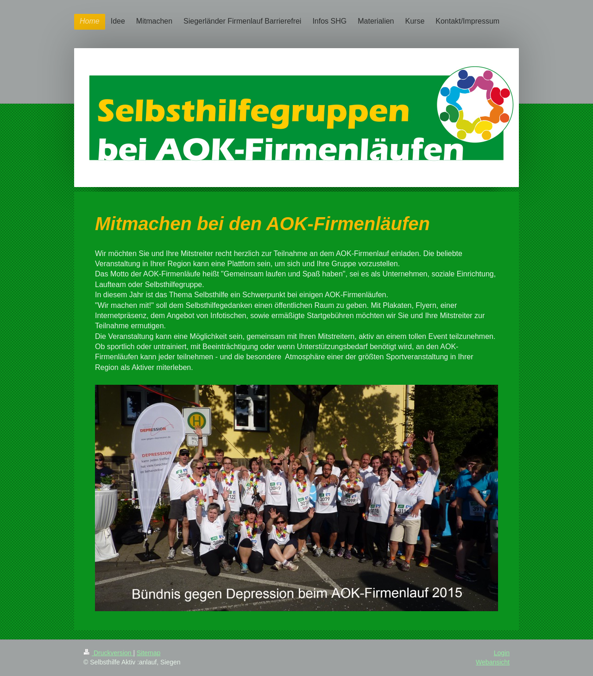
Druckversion (108, 653)
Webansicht (493, 662)
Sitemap (148, 653)
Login (502, 653)
